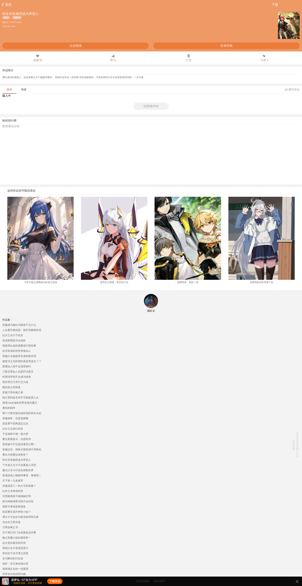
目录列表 (226, 45)
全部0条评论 (151, 106)
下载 (275, 4)
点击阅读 (75, 45)
